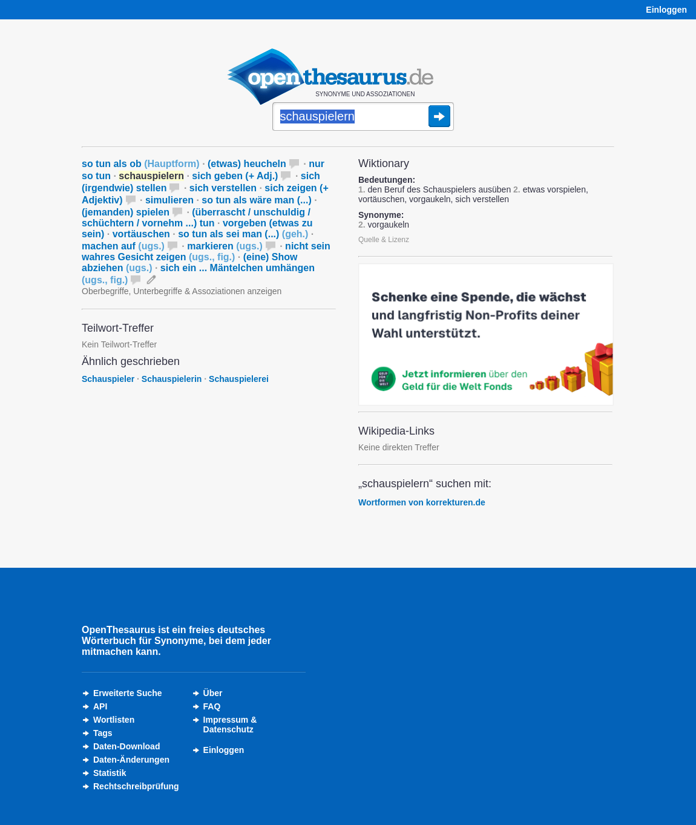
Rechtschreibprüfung (136, 786)
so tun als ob (141, 164)
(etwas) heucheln (247, 164)
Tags (103, 733)
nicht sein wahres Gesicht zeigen (206, 251)
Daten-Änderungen (131, 759)
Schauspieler (108, 379)
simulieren (169, 200)
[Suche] (363, 117)
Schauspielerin (172, 379)
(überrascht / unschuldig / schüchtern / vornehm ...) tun (196, 217)
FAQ (212, 706)
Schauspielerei (239, 379)
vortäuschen (141, 234)
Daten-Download (126, 746)
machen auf (123, 246)
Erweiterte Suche (127, 693)
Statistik (109, 773)
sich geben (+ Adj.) (235, 176)
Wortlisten (113, 720)
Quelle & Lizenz (383, 239)
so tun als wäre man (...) (256, 200)
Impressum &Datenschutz (230, 724)
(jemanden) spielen (125, 212)
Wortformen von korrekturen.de (421, 502)
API (100, 706)
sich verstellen (223, 188)
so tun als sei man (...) (243, 234)
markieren (224, 246)
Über (213, 693)
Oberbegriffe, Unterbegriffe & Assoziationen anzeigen (181, 291)
